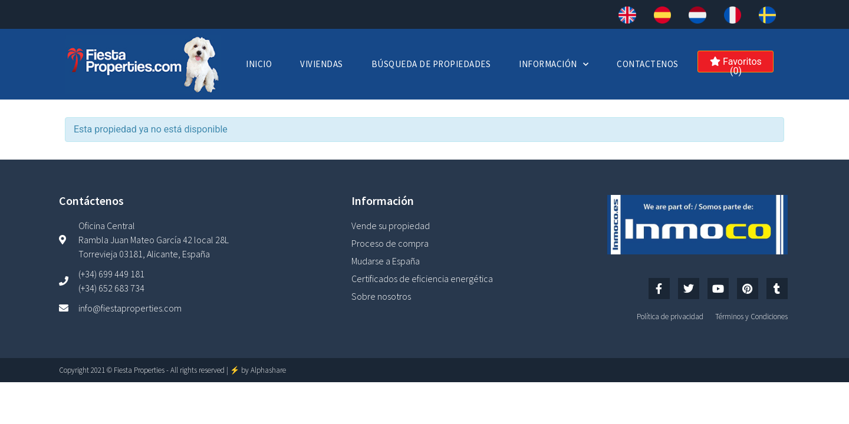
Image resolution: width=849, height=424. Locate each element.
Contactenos (648, 63)
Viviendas (321, 63)
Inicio (259, 63)
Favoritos (736, 64)
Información (553, 64)
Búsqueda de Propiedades (431, 63)
